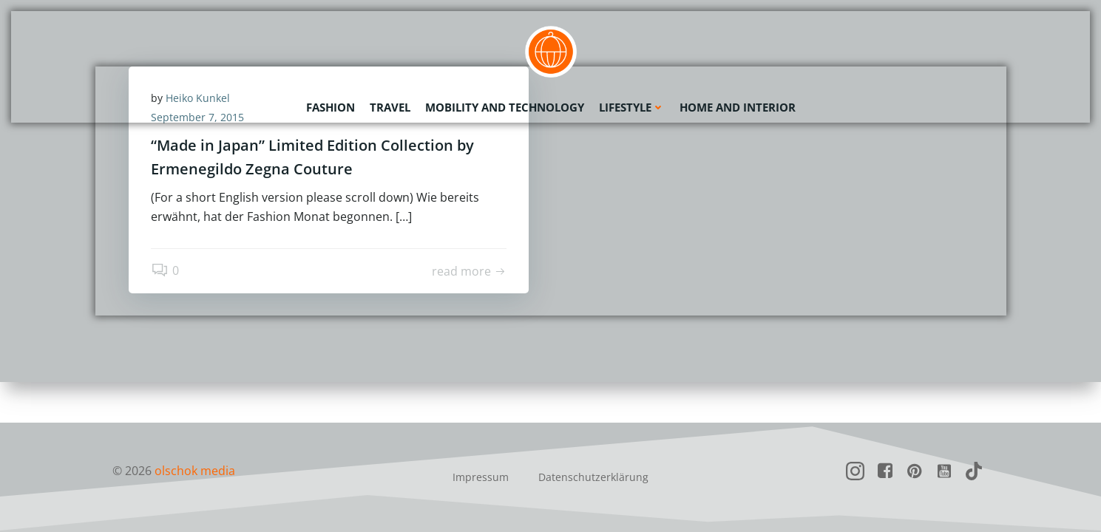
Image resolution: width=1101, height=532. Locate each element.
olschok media (195, 471)
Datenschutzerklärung (593, 477)
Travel (390, 107)
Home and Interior (738, 107)
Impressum (481, 477)
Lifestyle (632, 107)
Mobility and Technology (504, 107)
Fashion (330, 107)
